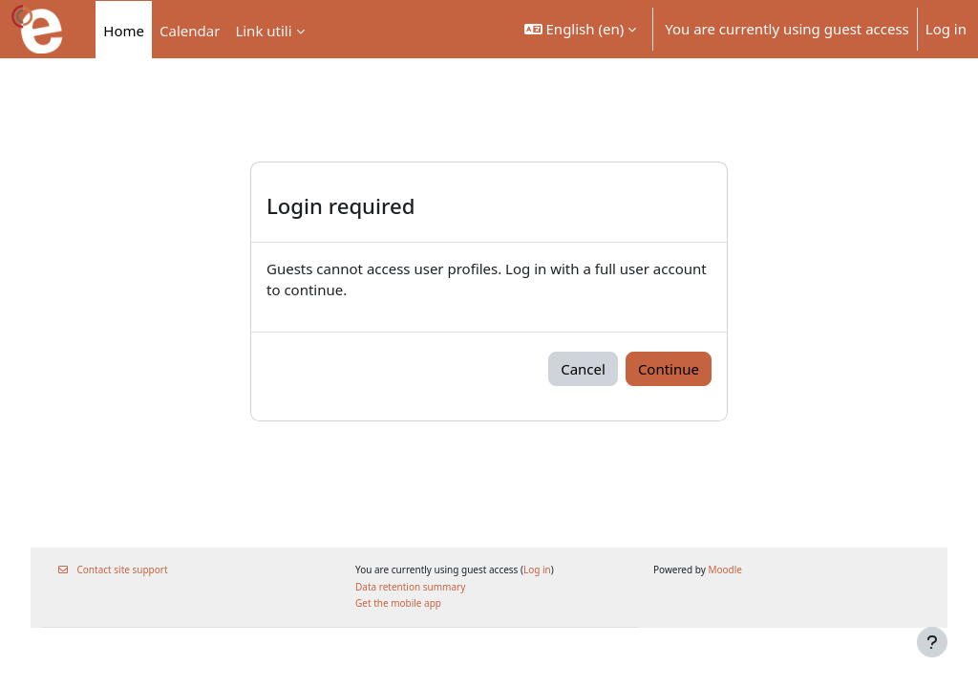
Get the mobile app (403, 603)
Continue (668, 368)
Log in (946, 28)
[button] (580, 29)
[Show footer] (932, 642)
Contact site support (128, 569)
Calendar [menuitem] (189, 30)
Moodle (720, 569)
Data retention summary (415, 586)
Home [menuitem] (123, 30)
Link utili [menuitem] (263, 30)
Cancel (583, 368)
